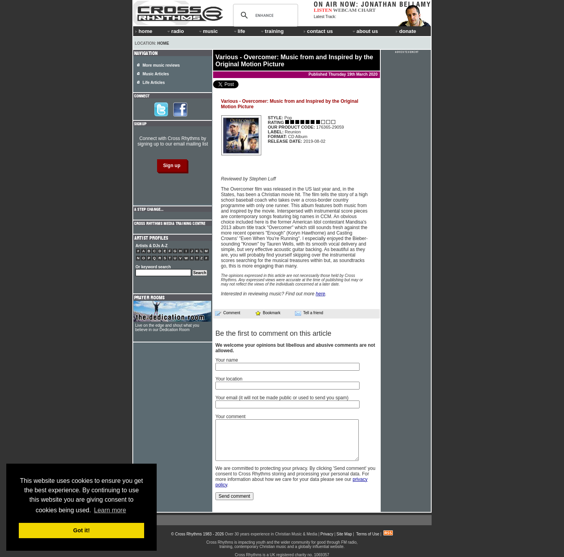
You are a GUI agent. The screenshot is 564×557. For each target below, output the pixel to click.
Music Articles (156, 74)
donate (406, 31)
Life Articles (154, 82)
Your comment (230, 416)
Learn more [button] (110, 510)
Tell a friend (309, 313)
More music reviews (161, 65)
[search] (264, 15)
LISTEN (323, 10)
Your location (228, 379)
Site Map (344, 534)
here (320, 294)
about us (365, 31)
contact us (318, 31)
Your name (226, 360)
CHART (367, 10)
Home (163, 43)
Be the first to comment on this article (273, 333)
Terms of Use (367, 534)
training (272, 31)
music (208, 31)
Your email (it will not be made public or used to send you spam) (282, 397)
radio (175, 31)
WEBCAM (344, 10)
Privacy (326, 534)
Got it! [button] (81, 530)
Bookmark (267, 312)
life (239, 31)
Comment (227, 313)
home (143, 31)
